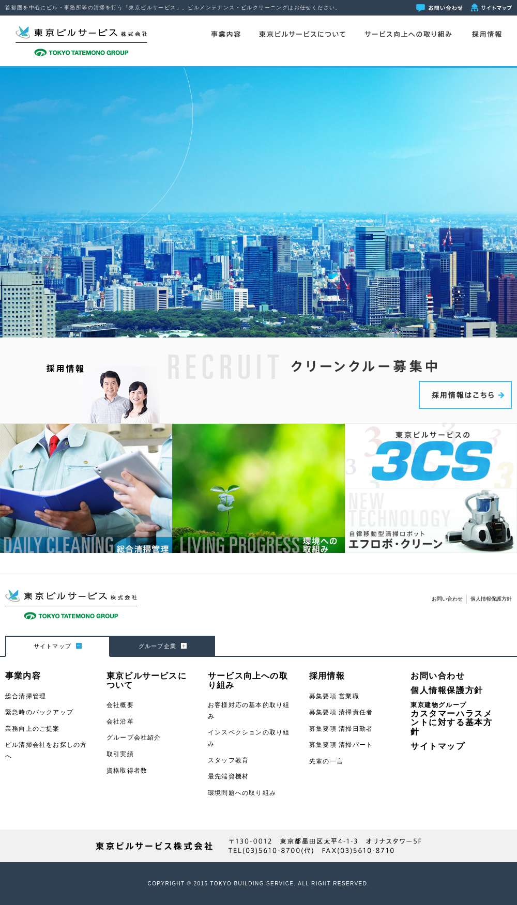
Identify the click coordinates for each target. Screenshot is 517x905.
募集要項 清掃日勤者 (341, 728)
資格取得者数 (127, 770)
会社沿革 (120, 721)
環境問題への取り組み (242, 792)
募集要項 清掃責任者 (341, 712)
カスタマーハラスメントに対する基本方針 (451, 718)
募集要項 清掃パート (341, 744)
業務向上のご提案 (32, 728)
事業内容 (225, 34)
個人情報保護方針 (491, 599)
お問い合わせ (447, 599)
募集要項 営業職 (334, 696)
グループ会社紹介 (134, 737)
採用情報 (487, 34)
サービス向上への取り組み (408, 34)
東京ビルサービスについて (302, 34)
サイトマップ (437, 746)
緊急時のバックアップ (39, 712)
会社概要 (120, 705)
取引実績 (120, 754)
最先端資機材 (228, 776)
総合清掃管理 (25, 696)
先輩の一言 (326, 761)
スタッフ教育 (228, 760)
